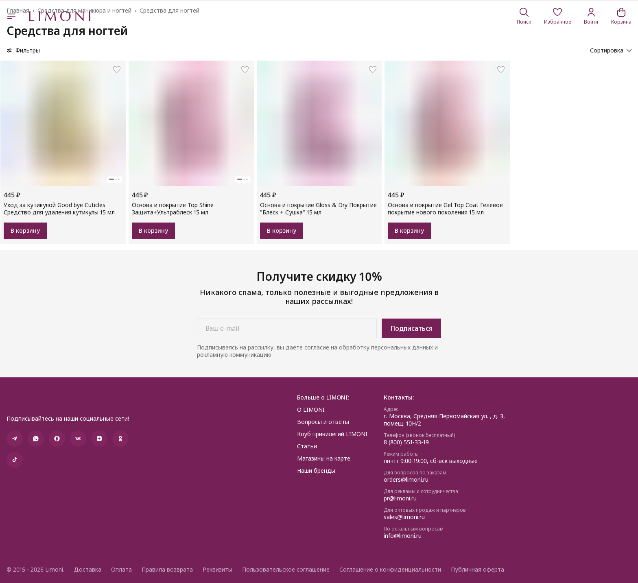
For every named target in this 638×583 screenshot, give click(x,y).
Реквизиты (217, 569)
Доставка (87, 569)
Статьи (307, 446)
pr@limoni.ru (400, 498)
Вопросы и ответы (323, 422)
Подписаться (411, 328)
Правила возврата (167, 569)
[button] (557, 16)
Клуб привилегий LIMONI (332, 434)
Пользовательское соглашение (286, 569)
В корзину (25, 230)
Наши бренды (316, 470)
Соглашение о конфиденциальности (390, 569)
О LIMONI (311, 409)
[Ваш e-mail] (286, 328)
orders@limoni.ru (406, 479)
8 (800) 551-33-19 (406, 442)
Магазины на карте (323, 458)
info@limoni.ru (403, 535)
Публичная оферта (477, 569)
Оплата (121, 569)
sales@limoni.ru (404, 517)
